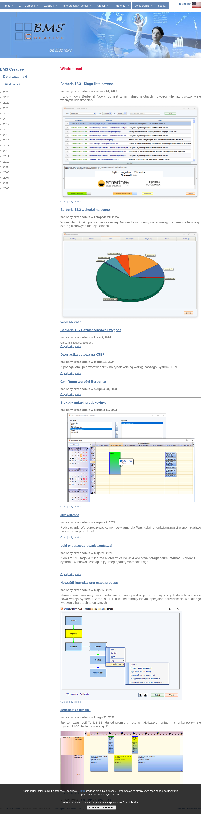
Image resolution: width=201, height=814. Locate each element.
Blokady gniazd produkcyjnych (84, 402)
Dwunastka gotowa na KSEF (82, 354)
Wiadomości (12, 84)
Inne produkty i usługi (76, 5)
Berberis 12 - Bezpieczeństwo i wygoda (90, 330)
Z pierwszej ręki (15, 76)
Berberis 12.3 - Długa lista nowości (87, 84)
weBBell (49, 5)
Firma (7, 5)
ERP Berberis (27, 5)
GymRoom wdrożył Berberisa (83, 381)
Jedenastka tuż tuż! (75, 710)
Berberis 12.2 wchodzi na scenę (85, 209)
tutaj (82, 790)
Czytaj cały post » (70, 201)
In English (184, 3)
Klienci (101, 5)
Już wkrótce (69, 515)
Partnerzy (120, 5)
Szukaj (162, 5)
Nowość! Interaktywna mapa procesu (89, 582)
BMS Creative (12, 69)
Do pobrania (142, 5)
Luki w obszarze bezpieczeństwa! (86, 545)
